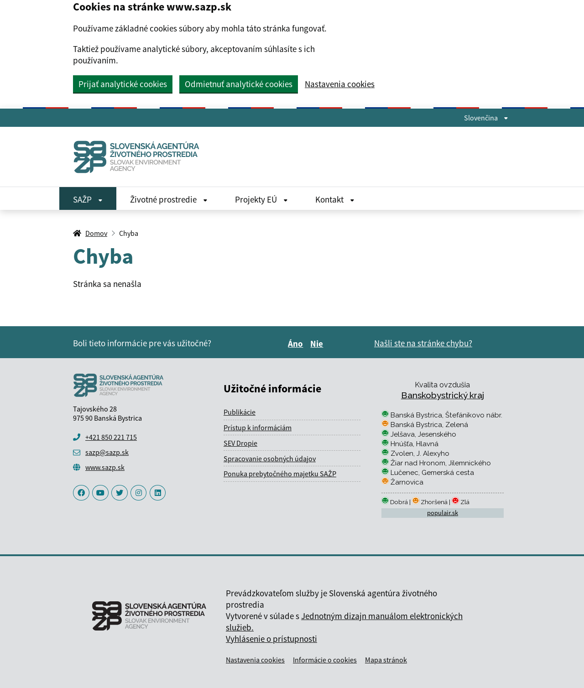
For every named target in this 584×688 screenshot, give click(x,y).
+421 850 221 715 (111, 437)
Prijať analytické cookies (122, 83)
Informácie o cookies (325, 659)
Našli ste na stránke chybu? (423, 343)
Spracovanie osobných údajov (270, 458)
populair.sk (442, 513)
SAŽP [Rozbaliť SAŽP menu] (88, 199)
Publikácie (240, 412)
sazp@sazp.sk (107, 452)
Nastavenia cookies (340, 84)
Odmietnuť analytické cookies (238, 83)
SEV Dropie (240, 443)
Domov (96, 233)
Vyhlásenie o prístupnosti (271, 638)
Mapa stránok (386, 659)
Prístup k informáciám (258, 427)
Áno (297, 343)
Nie (318, 343)
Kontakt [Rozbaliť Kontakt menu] (335, 199)
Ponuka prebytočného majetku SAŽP (280, 473)
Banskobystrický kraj (442, 395)
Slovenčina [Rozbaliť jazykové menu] (486, 117)
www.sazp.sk (105, 467)
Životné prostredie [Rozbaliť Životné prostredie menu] (169, 199)
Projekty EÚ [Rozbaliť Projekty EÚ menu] (261, 199)
